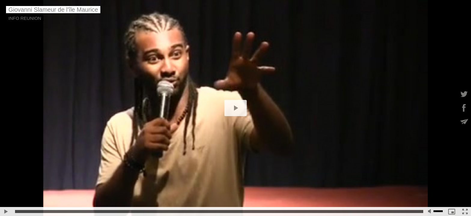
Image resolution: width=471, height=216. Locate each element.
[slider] (219, 211)
